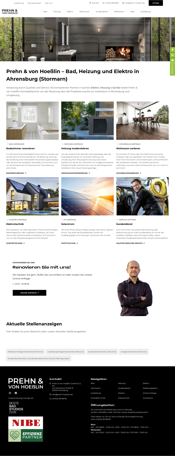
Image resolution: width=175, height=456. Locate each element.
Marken (121, 393)
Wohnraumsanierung (127, 173)
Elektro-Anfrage (17, 220)
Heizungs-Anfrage (72, 144)
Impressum (148, 398)
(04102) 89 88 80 (111, 3)
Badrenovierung (15, 173)
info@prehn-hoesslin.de (133, 3)
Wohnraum (84, 11)
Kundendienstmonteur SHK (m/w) (102, 352)
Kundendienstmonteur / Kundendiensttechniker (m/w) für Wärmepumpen (38, 358)
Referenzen (119, 11)
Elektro (70, 11)
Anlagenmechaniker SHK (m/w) (134, 352)
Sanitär (116, 87)
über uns (48, 3)
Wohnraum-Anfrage (128, 144)
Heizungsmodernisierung (74, 173)
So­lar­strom (67, 224)
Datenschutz (123, 398)
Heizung (57, 11)
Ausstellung (19, 3)
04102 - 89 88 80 (22, 284)
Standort (94, 3)
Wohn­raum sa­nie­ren (128, 148)
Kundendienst (102, 11)
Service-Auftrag (126, 220)
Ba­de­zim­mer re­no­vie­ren (20, 148)
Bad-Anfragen (15, 144)
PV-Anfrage (69, 220)
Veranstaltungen (34, 3)
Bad (45, 11)
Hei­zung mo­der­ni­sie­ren (75, 148)
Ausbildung (146, 11)
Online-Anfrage (28, 293)
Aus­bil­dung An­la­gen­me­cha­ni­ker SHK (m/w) (66, 352)
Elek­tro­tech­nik (15, 224)
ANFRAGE (172, 69)
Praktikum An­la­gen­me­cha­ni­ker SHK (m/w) (25, 352)
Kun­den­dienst (124, 224)
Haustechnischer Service (129, 243)
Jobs (132, 11)
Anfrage (155, 3)
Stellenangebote (150, 388)
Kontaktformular (98, 398)
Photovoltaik (68, 243)
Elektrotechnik (14, 243)
